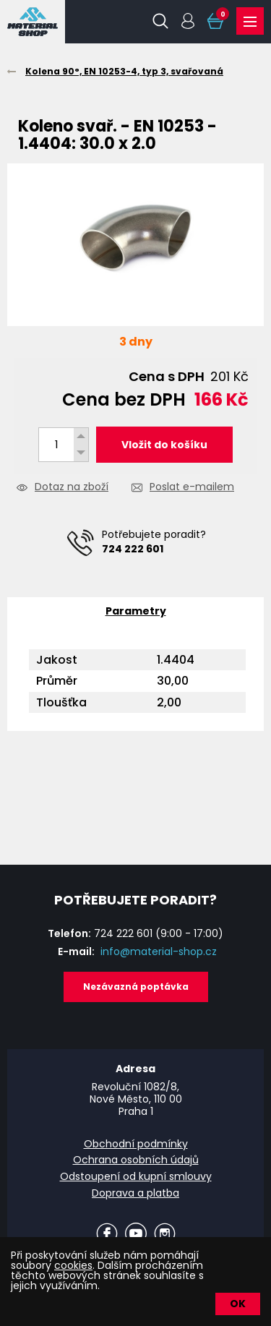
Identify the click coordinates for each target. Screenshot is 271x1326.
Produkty (250, 21)
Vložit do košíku (164, 444)
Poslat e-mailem (192, 488)
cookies (73, 1265)
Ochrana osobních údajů (136, 1159)
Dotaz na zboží (71, 488)
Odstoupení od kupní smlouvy (136, 1176)
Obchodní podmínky (136, 1144)
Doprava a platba (135, 1193)
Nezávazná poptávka (136, 986)
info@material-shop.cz (158, 951)
